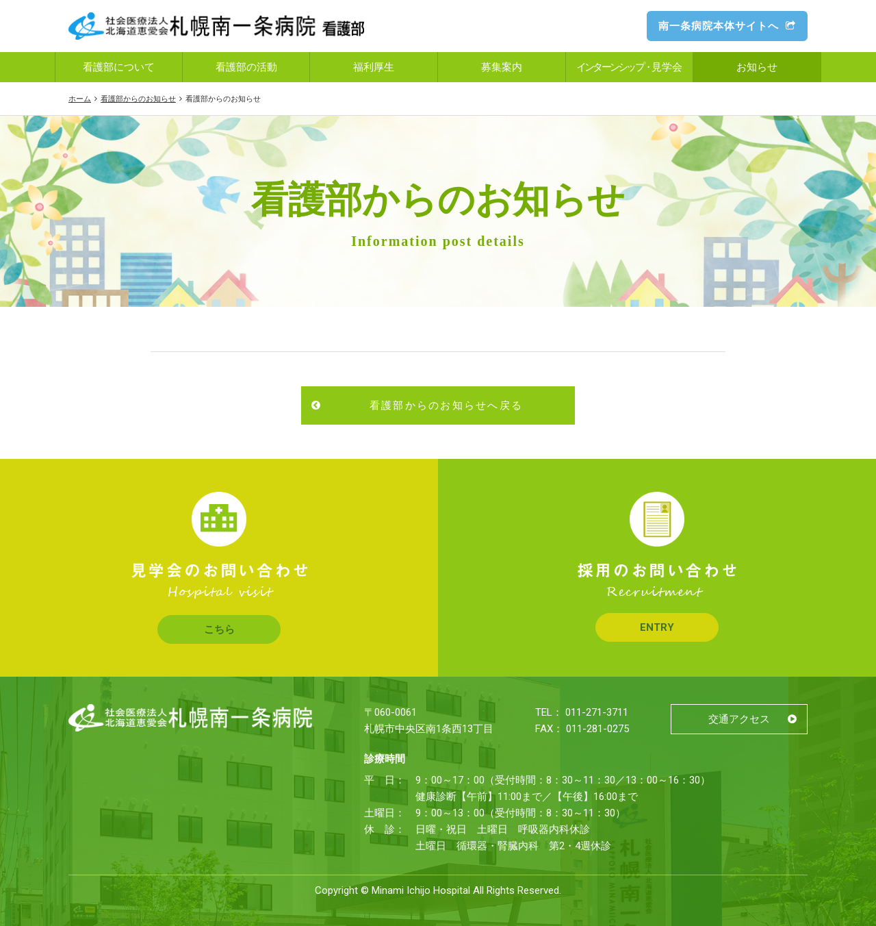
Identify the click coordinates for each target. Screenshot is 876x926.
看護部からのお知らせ (138, 98)
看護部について (119, 67)
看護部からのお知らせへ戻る (446, 405)
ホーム (79, 98)
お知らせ (756, 67)
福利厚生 (373, 67)
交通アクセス (739, 719)
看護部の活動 (246, 67)
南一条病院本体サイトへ (727, 26)
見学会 (629, 67)
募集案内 (501, 67)
